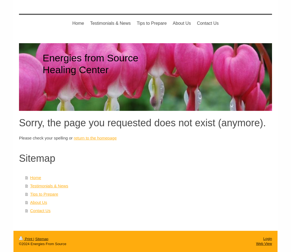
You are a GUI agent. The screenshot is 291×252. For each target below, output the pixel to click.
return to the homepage (95, 138)
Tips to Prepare (44, 194)
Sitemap (41, 239)
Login (267, 239)
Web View (264, 244)
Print (26, 239)
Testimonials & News (49, 185)
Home (35, 177)
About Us (38, 202)
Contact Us (40, 210)
